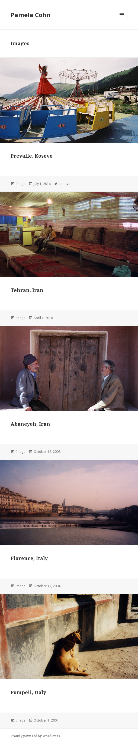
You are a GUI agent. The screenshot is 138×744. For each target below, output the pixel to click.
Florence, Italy (29, 558)
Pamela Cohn (30, 15)
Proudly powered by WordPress (35, 736)
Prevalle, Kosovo (32, 155)
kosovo (64, 183)
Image (20, 183)
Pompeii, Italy (28, 692)
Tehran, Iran (27, 290)
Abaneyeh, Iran (30, 424)
